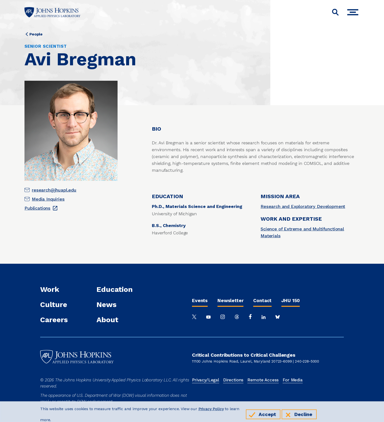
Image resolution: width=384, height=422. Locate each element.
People (36, 34)
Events (200, 300)
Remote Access (263, 379)
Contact (262, 300)
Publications (37, 208)
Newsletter (230, 300)
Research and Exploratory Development (303, 206)
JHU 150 (290, 300)
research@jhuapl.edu (54, 190)
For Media (293, 379)
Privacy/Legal (205, 379)
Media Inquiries (48, 199)
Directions (233, 379)
